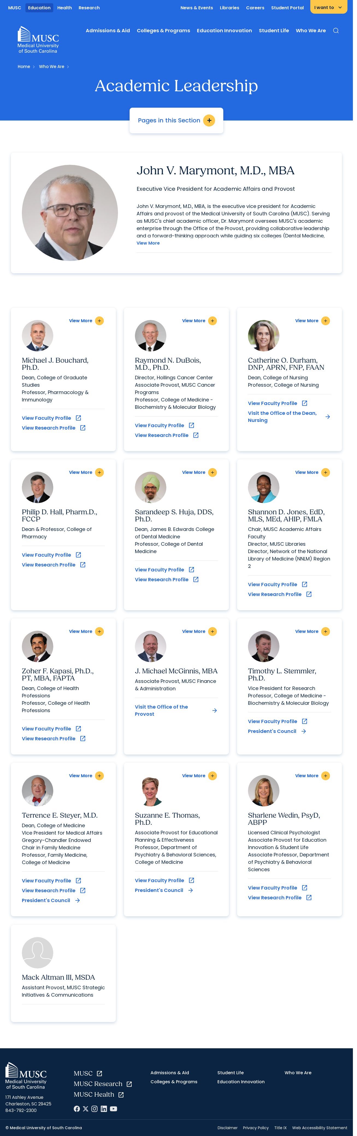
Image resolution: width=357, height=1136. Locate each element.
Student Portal (287, 8)
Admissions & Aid (108, 30)
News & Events (197, 8)
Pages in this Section (176, 121)
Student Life (274, 30)
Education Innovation (224, 30)
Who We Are (311, 30)
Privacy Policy (256, 1127)
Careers (255, 8)
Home (24, 66)
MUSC (14, 8)
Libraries (229, 8)
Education (39, 8)
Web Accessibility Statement (319, 1127)
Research (89, 8)
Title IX (280, 1127)
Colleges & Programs (163, 30)
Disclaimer (228, 1127)
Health (64, 8)
